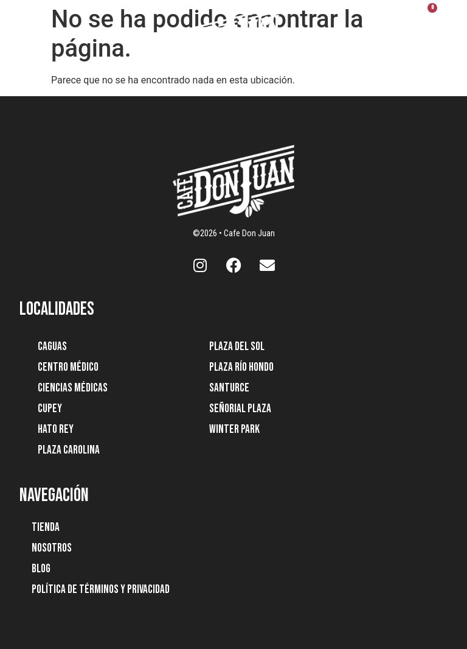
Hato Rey (56, 430)
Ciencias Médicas (73, 388)
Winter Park (234, 430)
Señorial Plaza (240, 409)
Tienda (46, 528)
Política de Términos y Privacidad (101, 590)
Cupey (50, 409)
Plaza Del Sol (237, 347)
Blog (41, 569)
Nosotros (52, 548)
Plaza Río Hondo (241, 367)
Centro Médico (68, 367)
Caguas (52, 347)
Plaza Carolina (69, 450)
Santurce (229, 388)
